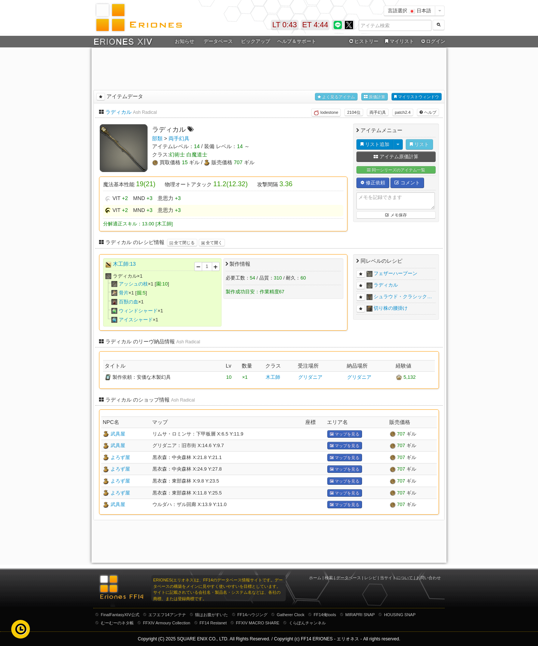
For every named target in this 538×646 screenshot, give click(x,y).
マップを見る (344, 434)
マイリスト (398, 41)
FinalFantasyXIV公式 (120, 614)
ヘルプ (428, 112)
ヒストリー (363, 41)
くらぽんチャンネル (307, 623)
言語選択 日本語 (409, 10)
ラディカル (118, 112)
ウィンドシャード (138, 310)
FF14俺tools (325, 614)
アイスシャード (136, 319)
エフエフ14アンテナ (167, 614)
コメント (407, 182)
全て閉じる (182, 242)
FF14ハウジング (252, 614)
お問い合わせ (428, 577)
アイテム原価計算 (396, 156)
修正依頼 (373, 182)
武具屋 (118, 434)
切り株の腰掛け (391, 308)
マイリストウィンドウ (416, 96)
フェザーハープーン (395, 273)
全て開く (211, 242)
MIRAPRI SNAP (360, 614)
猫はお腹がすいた (211, 614)
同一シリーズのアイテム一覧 (396, 170)
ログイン (432, 41)
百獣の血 (128, 302)
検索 (329, 577)
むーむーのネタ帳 (117, 623)
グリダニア (310, 377)
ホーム (315, 577)
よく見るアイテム (336, 96)
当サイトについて (396, 577)
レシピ (370, 577)
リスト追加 (375, 144)
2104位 (353, 112)
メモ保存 (395, 215)
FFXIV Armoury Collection (167, 623)
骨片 (124, 293)
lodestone (326, 112)
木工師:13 (124, 264)
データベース (218, 41)
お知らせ (184, 41)
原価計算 (374, 96)
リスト (419, 144)
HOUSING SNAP (399, 614)
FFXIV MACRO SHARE (257, 623)
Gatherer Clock (290, 614)
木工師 (273, 377)
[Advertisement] (269, 67)
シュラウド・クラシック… (403, 296)
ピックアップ (255, 41)
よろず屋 (120, 457)
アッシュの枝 (133, 284)
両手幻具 (378, 112)
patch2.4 (403, 112)
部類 (157, 138)
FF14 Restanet (213, 623)
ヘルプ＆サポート (296, 41)
